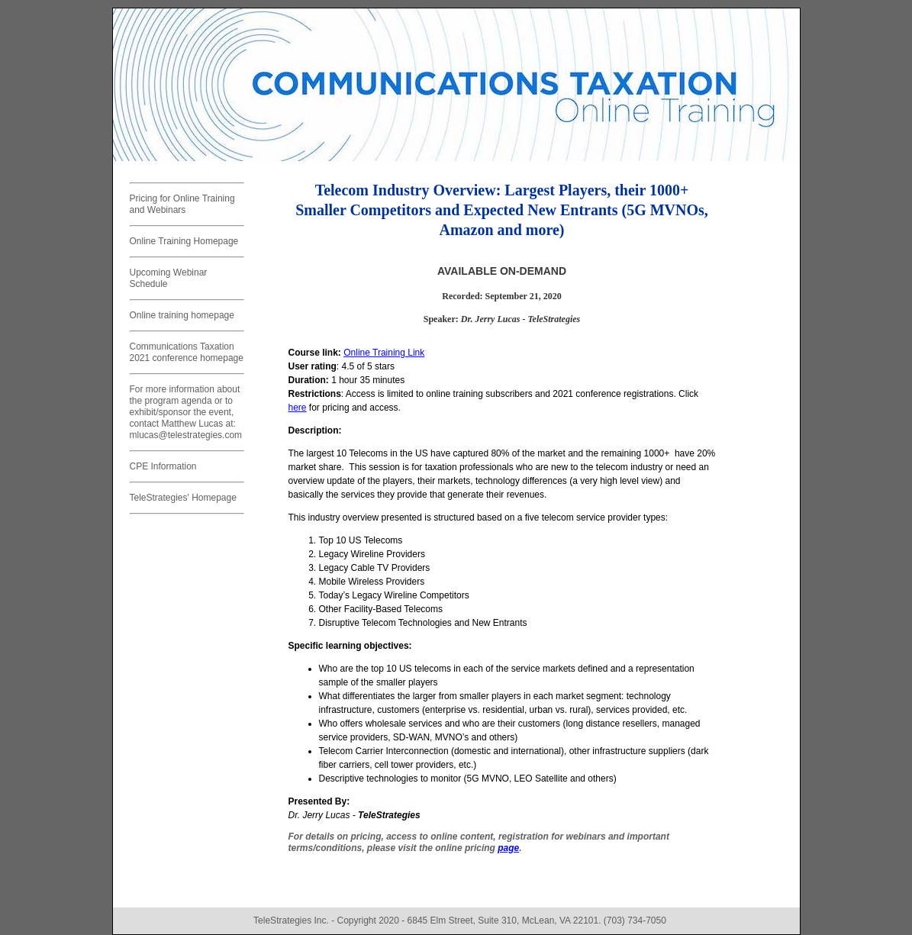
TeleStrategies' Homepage (183, 497)
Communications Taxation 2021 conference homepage (186, 352)
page (508, 848)
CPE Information (163, 466)
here (297, 407)
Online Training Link (383, 352)
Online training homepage (182, 315)
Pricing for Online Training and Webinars (182, 204)
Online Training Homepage (184, 241)
